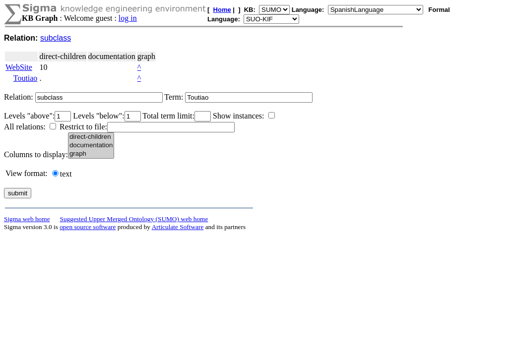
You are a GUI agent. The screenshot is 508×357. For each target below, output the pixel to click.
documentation (91, 145)
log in (128, 18)
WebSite (18, 67)
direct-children (91, 137)
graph (91, 154)
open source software (88, 227)
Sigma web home (27, 219)
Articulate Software (178, 227)
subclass (55, 38)
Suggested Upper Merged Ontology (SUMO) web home (134, 219)
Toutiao (25, 78)
